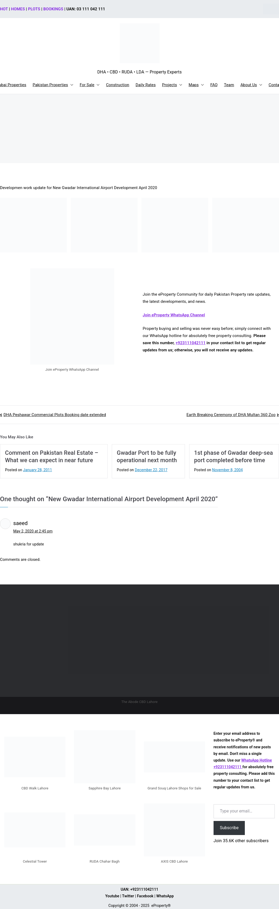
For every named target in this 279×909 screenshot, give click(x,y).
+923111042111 (191, 342)
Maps (196, 85)
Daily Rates (146, 84)
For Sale (90, 85)
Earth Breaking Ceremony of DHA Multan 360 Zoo (231, 414)
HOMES (18, 9)
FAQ (214, 84)
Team (229, 84)
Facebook (145, 896)
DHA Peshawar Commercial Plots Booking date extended (54, 414)
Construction (117, 84)
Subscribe (229, 827)
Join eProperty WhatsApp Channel (174, 315)
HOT (4, 9)
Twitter (128, 896)
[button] (70, 85)
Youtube (112, 896)
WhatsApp (165, 896)
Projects (172, 85)
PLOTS (34, 9)
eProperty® (161, 905)
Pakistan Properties (53, 85)
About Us (251, 85)
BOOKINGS (53, 9)
